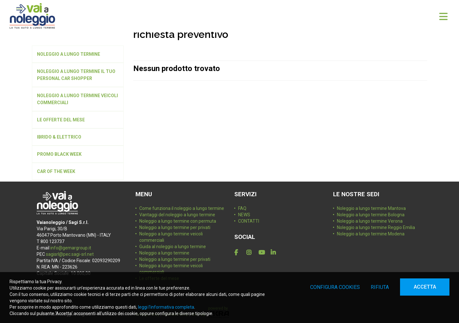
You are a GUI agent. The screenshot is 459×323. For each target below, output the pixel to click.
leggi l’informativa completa (166, 307)
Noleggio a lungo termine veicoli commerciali (171, 237)
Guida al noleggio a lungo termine (172, 246)
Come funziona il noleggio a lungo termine (181, 208)
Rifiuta (380, 287)
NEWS (244, 214)
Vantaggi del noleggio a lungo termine (177, 214)
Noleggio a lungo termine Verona (370, 221)
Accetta (425, 287)
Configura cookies (335, 287)
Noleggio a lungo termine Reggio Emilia (376, 227)
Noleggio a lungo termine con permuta (177, 221)
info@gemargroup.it (70, 247)
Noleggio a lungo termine (164, 252)
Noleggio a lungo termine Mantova (371, 208)
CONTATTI (248, 221)
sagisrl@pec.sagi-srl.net (70, 254)
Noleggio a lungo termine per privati (174, 227)
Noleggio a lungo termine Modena (370, 233)
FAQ (242, 208)
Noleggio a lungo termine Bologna (370, 214)
